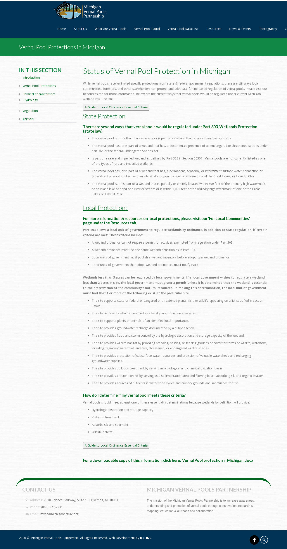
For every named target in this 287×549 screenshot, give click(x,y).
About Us (80, 29)
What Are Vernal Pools (110, 29)
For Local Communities (229, 218)
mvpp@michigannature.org (59, 514)
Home (61, 29)
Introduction (31, 77)
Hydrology (30, 100)
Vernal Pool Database (183, 29)
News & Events (240, 29)
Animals (28, 119)
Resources (213, 29)
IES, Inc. (146, 538)
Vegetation (30, 111)
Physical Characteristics (38, 94)
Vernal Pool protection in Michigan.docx (217, 460)
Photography (268, 29)
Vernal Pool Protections (39, 86)
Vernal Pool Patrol (147, 29)
